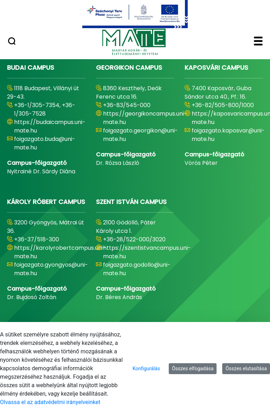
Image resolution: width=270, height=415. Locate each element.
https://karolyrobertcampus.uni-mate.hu (60, 252)
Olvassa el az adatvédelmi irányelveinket (50, 402)
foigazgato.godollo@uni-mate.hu (137, 269)
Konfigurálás (146, 368)
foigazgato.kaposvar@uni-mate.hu (228, 134)
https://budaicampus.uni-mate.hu (49, 126)
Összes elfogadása (193, 368)
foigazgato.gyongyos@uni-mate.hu (51, 269)
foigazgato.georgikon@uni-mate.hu (140, 134)
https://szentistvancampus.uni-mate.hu (147, 252)
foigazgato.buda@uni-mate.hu (44, 143)
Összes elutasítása (246, 368)
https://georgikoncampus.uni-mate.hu (145, 118)
